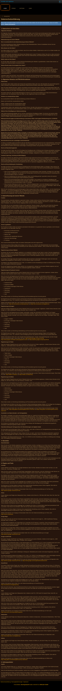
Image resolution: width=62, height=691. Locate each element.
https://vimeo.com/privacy (7, 514)
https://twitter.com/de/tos (11, 374)
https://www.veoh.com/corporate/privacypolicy (11, 612)
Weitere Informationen (10, 24)
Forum (14, 8)
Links (30, 8)
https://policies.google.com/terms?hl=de (34, 338)
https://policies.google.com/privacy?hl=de (39, 339)
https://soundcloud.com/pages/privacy (10, 584)
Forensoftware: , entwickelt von (31, 684)
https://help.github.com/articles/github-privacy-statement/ (14, 659)
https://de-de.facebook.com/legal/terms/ (40, 304)
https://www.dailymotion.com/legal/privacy (10, 635)
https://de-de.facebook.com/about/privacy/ (18, 304)
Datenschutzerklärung (6, 681)
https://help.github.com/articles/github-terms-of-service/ (22, 409)
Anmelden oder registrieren (7, 1)
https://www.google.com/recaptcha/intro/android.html (35, 560)
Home (5, 8)
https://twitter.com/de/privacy (26, 374)
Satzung (21, 8)
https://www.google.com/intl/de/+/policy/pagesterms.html (14, 339)
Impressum (25, 681)
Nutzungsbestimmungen (17, 681)
